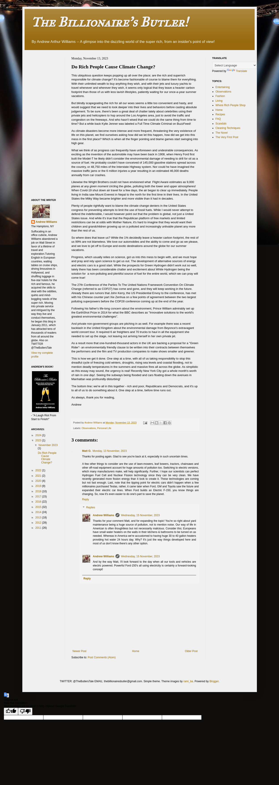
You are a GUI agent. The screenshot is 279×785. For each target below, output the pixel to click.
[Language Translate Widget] (234, 65)
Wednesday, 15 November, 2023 (140, 515)
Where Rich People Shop (231, 105)
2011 (38, 527)
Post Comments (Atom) (102, 657)
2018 (38, 491)
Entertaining (223, 87)
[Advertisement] (49, 124)
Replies (90, 507)
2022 (38, 470)
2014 (38, 512)
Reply (85, 499)
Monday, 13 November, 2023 (109, 450)
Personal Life (104, 428)
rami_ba (188, 681)
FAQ (218, 118)
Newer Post (79, 651)
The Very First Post (227, 137)
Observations (89, 428)
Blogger (214, 681)
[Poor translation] (25, 711)
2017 (38, 496)
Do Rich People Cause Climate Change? (47, 457)
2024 (38, 435)
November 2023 (47, 445)
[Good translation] (11, 711)
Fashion (220, 96)
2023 (38, 440)
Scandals (221, 123)
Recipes (220, 114)
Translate (237, 71)
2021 (38, 475)
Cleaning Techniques (228, 128)
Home (135, 651)
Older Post (191, 651)
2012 (38, 522)
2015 (38, 507)
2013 (38, 517)
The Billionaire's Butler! (109, 22)
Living (219, 100)
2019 (38, 486)
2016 (38, 501)
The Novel (222, 132)
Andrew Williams (103, 515)
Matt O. (86, 450)
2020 (38, 480)
